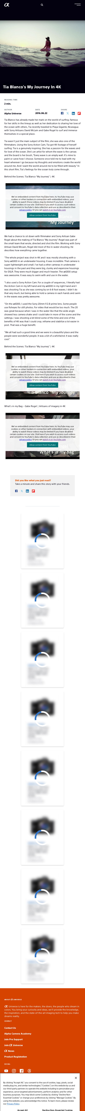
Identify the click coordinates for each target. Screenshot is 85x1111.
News (9, 1050)
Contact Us (10, 1027)
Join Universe (13, 1045)
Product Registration (15, 1056)
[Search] (42, 4)
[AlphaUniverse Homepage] (6, 5)
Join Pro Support (13, 1039)
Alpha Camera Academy (17, 1033)
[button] (78, 5)
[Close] (76, 1088)
